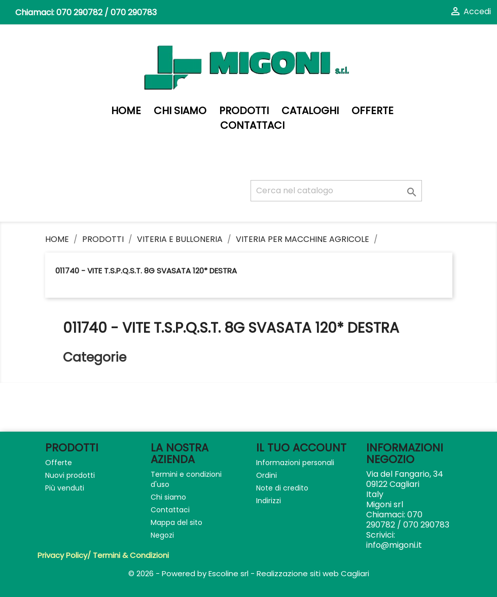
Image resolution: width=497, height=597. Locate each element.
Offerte (372, 111)
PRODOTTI (244, 111)
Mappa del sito (176, 522)
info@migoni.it (394, 545)
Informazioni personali (295, 463)
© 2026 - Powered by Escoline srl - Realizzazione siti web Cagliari (248, 573)
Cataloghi (310, 111)
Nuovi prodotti (70, 475)
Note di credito (282, 488)
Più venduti (64, 488)
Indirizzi (268, 501)
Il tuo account (301, 447)
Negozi (162, 535)
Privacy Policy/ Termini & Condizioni (103, 555)
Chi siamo (180, 111)
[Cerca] (336, 190)
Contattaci (252, 125)
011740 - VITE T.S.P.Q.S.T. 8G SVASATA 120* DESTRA (146, 270)
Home (126, 111)
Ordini (266, 475)
